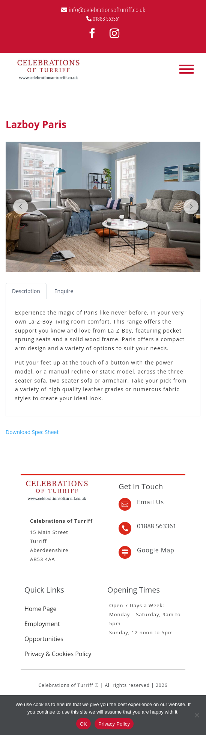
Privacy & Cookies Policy (57, 654)
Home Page (40, 609)
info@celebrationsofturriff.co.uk (107, 10)
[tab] (26, 291)
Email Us (150, 502)
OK (83, 724)
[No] (196, 715)
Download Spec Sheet (32, 432)
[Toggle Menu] (186, 69)
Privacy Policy (114, 724)
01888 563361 (106, 19)
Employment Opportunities (43, 631)
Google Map (155, 550)
